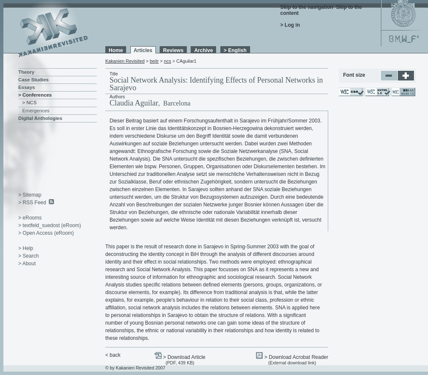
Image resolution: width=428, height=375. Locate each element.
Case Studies (33, 79)
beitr (154, 61)
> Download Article (184, 357)
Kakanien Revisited (124, 61)
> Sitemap (29, 195)
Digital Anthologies (40, 118)
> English (235, 50)
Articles (143, 50)
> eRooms (30, 218)
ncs (167, 61)
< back (113, 355)
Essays (26, 87)
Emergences (36, 110)
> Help (25, 248)
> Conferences (35, 94)
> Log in (290, 25)
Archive (203, 50)
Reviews (173, 50)
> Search (28, 256)
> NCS (30, 102)
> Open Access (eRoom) (46, 233)
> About (27, 264)
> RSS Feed (32, 203)
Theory (26, 72)
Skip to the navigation (306, 7)
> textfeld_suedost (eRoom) (49, 225)
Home (116, 50)
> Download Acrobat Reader (296, 357)
